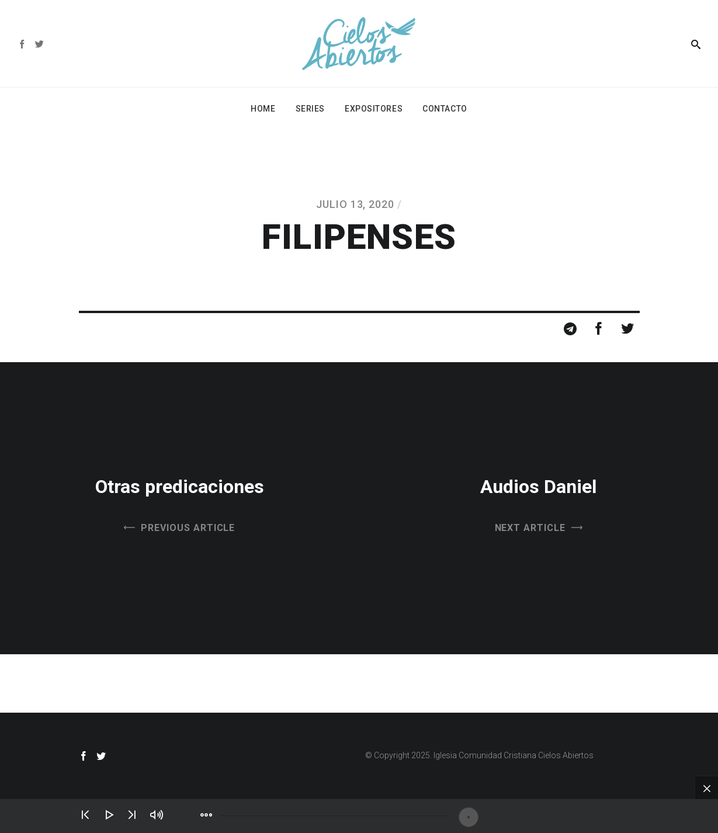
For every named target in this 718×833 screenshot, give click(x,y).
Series (310, 108)
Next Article (530, 527)
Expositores (374, 108)
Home (263, 108)
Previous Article (188, 527)
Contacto (444, 108)
